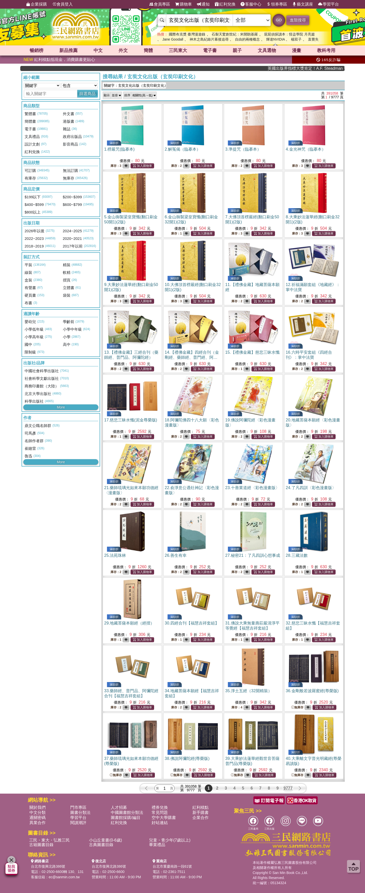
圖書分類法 (80, 812)
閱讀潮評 (78, 822)
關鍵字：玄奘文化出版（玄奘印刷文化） (135, 85)
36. (312, 691)
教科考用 (326, 50)
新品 (68, 50)
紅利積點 (200, 807)
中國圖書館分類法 (127, 812)
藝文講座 (302, 4)
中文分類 (37, 812)
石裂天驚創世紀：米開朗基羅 (235, 34)
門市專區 (78, 807)
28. (296, 555)
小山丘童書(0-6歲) (105, 840)
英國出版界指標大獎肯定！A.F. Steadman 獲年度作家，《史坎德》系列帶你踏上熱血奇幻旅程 (323, 68)
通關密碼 (37, 817)
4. (305, 149)
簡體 (148, 50)
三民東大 (178, 50)
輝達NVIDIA (276, 39)
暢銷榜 (36, 50)
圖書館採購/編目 (125, 817)
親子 (237, 50)
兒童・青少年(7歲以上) (170, 840)
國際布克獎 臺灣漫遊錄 (187, 34)
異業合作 (37, 822)
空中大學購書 (164, 817)
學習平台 (328, 4)
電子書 (210, 50)
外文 (123, 50)
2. (182, 149)
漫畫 (296, 50)
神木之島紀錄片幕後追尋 (209, 39)
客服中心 (251, 4)
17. (130, 420)
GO (279, 20)
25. (115, 555)
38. (187, 758)
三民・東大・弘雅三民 (49, 840)
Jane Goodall (172, 39)
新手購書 (200, 812)
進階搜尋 (298, 20)
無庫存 (297, 707)
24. (311, 488)
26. (176, 555)
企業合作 (200, 817)
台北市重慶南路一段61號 (172, 866)
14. (192, 357)
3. (243, 149)
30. (192, 623)
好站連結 (160, 822)
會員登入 (62, 4)
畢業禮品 (157, 845)
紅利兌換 (225, 4)
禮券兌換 (160, 807)
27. (252, 555)
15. (252, 352)
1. (119, 149)
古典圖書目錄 (101, 845)
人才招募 (119, 807)
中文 (98, 50)
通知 (203, 4)
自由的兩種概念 (247, 39)
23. (252, 488)
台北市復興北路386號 (48, 866)
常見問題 (160, 812)
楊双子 (296, 39)
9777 (288, 788)
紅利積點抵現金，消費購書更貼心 (59, 59)
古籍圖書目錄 (41, 845)
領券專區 (276, 4)
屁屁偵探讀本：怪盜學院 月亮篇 (289, 34)
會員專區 (159, 4)
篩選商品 (87, 94)
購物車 (183, 4)
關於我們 (37, 807)
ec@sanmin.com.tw (64, 877)
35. (248, 691)
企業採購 (36, 4)
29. (129, 623)
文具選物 (267, 50)
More (61, 407)
